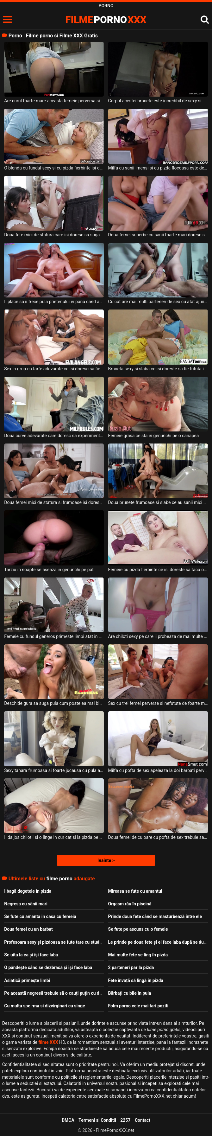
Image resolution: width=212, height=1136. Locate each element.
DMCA (68, 1120)
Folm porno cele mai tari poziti (138, 1005)
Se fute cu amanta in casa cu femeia (40, 916)
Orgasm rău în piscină (130, 903)
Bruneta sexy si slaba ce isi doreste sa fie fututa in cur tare (158, 368)
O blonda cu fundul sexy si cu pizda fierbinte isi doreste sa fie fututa (54, 167)
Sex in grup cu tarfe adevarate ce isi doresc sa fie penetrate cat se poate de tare (54, 368)
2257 (125, 1120)
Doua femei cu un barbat (28, 929)
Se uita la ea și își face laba (31, 954)
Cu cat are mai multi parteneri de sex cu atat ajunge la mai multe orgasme (158, 301)
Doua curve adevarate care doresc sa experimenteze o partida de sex (54, 435)
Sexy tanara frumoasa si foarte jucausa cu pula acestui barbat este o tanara (54, 770)
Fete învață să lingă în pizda (135, 980)
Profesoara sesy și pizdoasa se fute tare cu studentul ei (59, 942)
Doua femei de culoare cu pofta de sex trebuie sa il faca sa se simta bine (158, 837)
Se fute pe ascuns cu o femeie (138, 929)
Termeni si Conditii (97, 1120)
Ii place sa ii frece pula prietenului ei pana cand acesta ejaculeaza (54, 301)
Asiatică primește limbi (27, 980)
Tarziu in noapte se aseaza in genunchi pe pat (49, 569)
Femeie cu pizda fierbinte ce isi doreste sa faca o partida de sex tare (158, 569)
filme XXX (48, 1042)
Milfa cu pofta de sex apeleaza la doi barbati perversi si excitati (158, 770)
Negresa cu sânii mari (25, 903)
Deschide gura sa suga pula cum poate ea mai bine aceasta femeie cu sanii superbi (54, 703)
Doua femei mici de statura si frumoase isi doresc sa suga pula (54, 502)
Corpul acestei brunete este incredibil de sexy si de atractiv (158, 100)
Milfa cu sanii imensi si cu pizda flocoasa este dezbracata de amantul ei (158, 167)
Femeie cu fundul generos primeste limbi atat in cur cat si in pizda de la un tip (54, 636)
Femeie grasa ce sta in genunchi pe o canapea (153, 435)
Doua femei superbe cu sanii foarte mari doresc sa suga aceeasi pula (158, 234)
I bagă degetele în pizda (27, 891)
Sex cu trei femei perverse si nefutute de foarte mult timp (158, 703)
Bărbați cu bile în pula (129, 993)
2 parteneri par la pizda (131, 967)
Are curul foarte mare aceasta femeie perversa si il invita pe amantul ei (54, 100)
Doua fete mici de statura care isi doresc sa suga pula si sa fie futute (54, 234)
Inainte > (106, 860)
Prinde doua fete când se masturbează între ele (155, 916)
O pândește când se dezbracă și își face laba (48, 967)
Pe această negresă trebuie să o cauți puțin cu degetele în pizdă (67, 993)
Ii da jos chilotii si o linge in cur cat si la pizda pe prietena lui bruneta (54, 837)
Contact (142, 1120)
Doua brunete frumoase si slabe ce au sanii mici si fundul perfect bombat (158, 502)
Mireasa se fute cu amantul (135, 891)
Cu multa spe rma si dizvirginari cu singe (44, 1005)
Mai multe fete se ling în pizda (138, 954)
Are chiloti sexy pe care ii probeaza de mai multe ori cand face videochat (158, 636)
